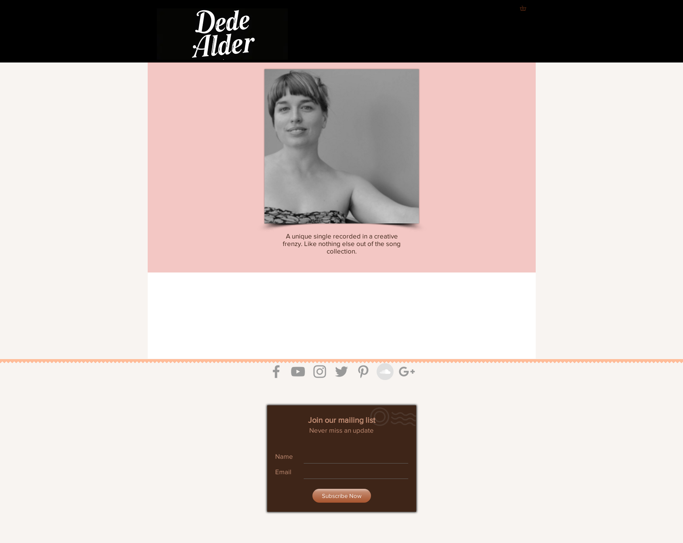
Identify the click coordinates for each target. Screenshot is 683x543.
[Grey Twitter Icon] (341, 371)
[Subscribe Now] (341, 496)
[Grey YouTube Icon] (297, 371)
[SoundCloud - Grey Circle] (385, 371)
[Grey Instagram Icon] (319, 371)
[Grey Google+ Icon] (406, 371)
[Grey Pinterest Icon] (363, 371)
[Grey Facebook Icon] (276, 371)
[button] (525, 8)
